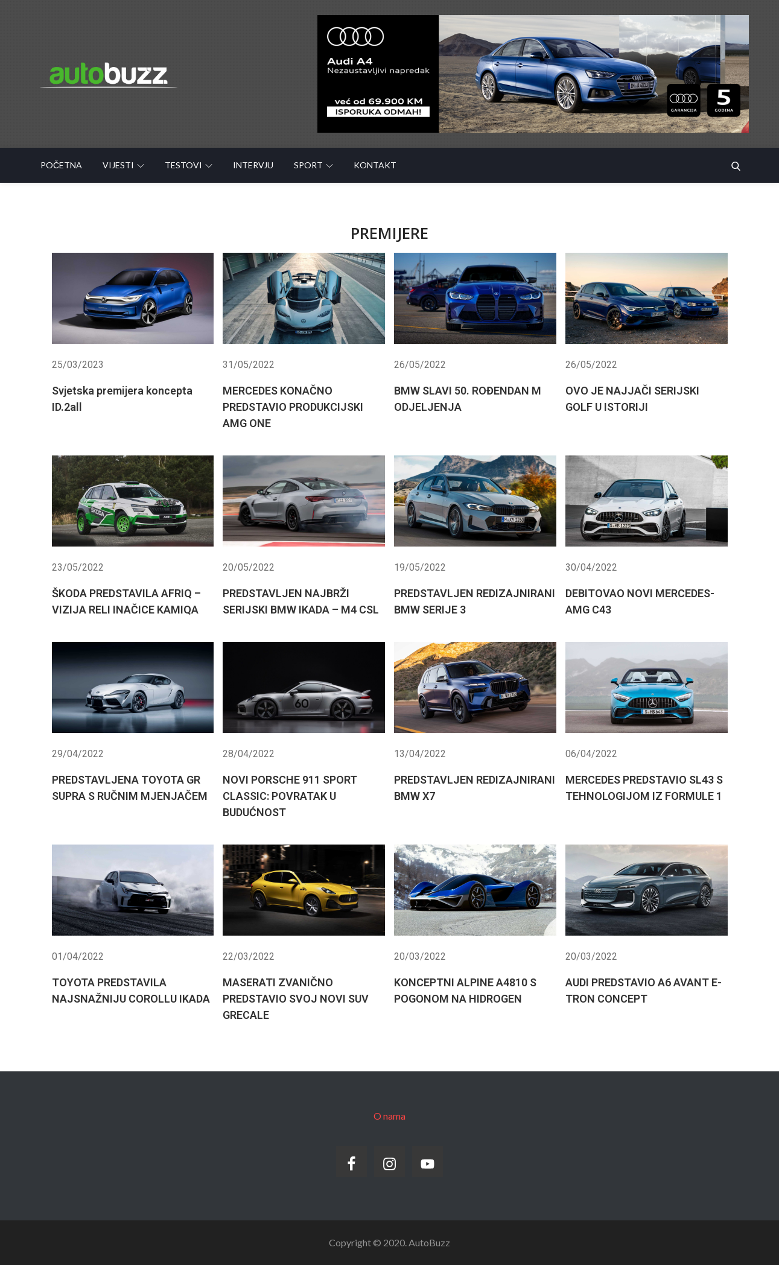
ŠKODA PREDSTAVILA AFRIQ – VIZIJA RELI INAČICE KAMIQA (126, 601)
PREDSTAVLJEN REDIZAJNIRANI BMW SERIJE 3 (474, 601)
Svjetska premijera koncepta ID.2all (122, 398)
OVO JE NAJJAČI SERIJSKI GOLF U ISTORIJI (632, 398)
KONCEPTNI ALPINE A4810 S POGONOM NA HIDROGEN (465, 990)
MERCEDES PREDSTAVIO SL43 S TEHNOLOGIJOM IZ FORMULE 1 (644, 787)
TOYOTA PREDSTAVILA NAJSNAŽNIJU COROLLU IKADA (131, 990)
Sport (313, 165)
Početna (61, 165)
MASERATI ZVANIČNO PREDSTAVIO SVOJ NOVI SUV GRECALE (296, 998)
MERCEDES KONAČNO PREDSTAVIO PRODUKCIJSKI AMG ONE (293, 407)
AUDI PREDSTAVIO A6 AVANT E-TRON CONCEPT (643, 990)
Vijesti (123, 165)
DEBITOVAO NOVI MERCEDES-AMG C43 (639, 601)
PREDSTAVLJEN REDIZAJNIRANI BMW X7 (474, 787)
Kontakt (375, 165)
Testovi (188, 165)
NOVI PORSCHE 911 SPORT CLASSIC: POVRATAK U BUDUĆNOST (290, 796)
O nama (389, 1115)
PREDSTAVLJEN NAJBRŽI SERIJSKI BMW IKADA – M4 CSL (301, 601)
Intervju (253, 165)
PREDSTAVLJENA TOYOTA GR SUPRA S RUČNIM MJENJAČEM (130, 787)
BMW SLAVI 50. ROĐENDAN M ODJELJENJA (467, 398)
